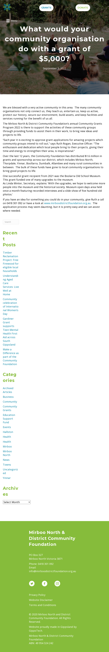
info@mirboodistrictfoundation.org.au (52, 571)
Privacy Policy (37, 595)
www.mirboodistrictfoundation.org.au (67, 203)
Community (10, 401)
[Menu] (12, 20)
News (6, 459)
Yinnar (7, 478)
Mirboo (7, 446)
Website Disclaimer (41, 600)
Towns (7, 464)
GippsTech (35, 630)
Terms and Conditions (42, 605)
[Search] (11, 222)
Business (8, 396)
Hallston (8, 432)
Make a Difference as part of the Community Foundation (11, 357)
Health (7, 436)
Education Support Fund (9, 418)
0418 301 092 (46, 564)
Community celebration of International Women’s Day (10, 306)
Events (7, 427)
